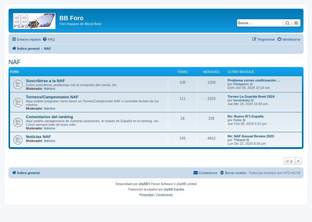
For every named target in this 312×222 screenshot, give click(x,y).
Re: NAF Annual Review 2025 (251, 136)
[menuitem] (48, 39)
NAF (15, 62)
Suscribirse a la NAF (45, 80)
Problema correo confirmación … (254, 80)
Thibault (239, 140)
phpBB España (174, 189)
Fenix (237, 120)
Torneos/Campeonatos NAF (52, 97)
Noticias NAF (38, 136)
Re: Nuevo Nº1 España (246, 116)
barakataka (241, 100)
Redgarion (241, 84)
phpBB (143, 184)
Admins (49, 88)
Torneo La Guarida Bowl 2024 (251, 96)
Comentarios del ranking (49, 117)
